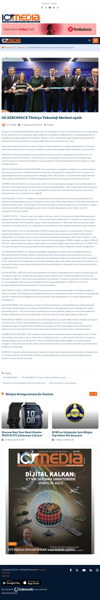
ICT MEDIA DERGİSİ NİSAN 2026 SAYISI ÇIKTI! (41, 549)
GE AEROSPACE (10, 377)
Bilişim (21, 47)
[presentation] (91, 394)
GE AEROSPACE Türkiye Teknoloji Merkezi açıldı (42, 117)
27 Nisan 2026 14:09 (13, 439)
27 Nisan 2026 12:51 (63, 439)
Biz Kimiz (46, 3)
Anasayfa (8, 47)
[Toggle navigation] (95, 40)
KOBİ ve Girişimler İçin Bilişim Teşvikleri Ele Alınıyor (72, 433)
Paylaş (48, 124)
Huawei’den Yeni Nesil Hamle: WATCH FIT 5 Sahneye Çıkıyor (22, 433)
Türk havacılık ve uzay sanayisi (62, 383)
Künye (54, 3)
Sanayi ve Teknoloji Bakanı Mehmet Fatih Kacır (24, 383)
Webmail (6, 576)
